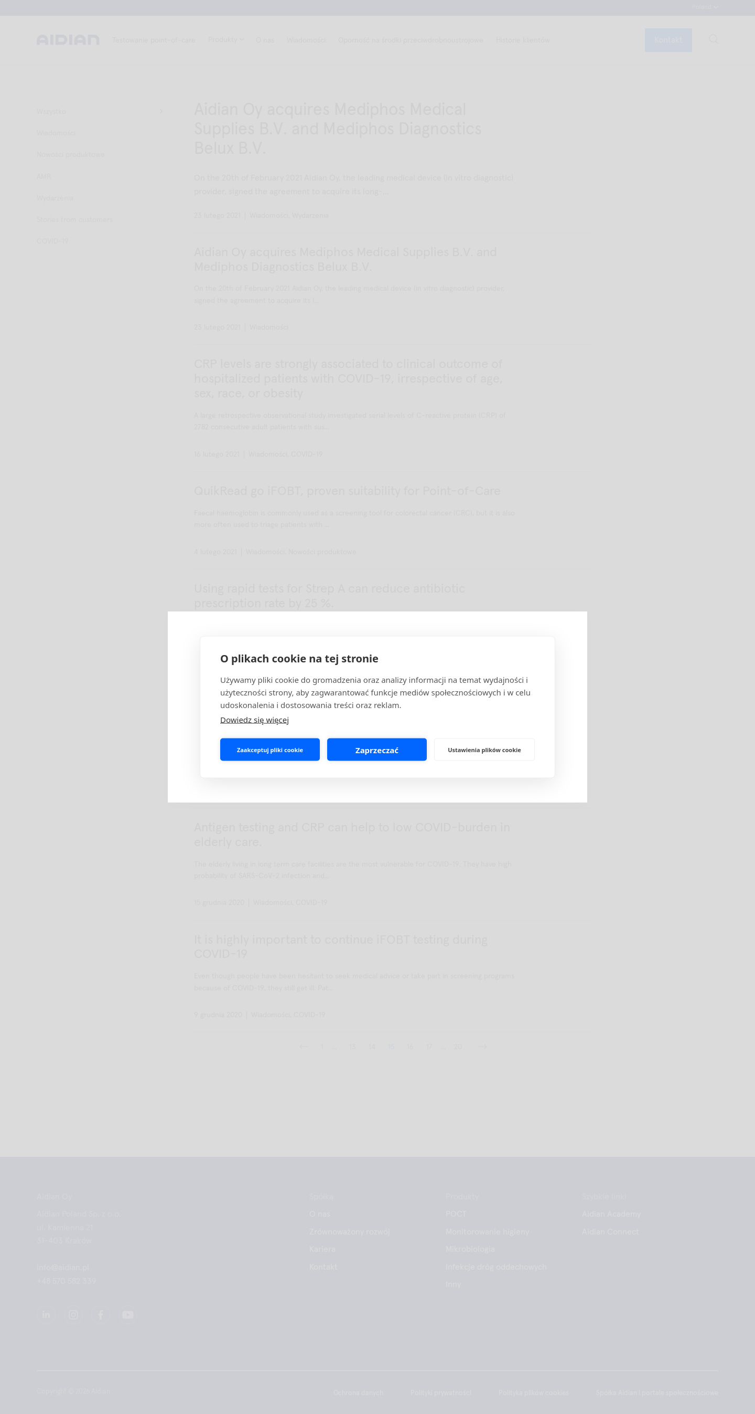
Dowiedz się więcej (254, 719)
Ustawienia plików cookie (484, 749)
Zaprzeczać (376, 749)
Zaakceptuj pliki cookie (270, 749)
